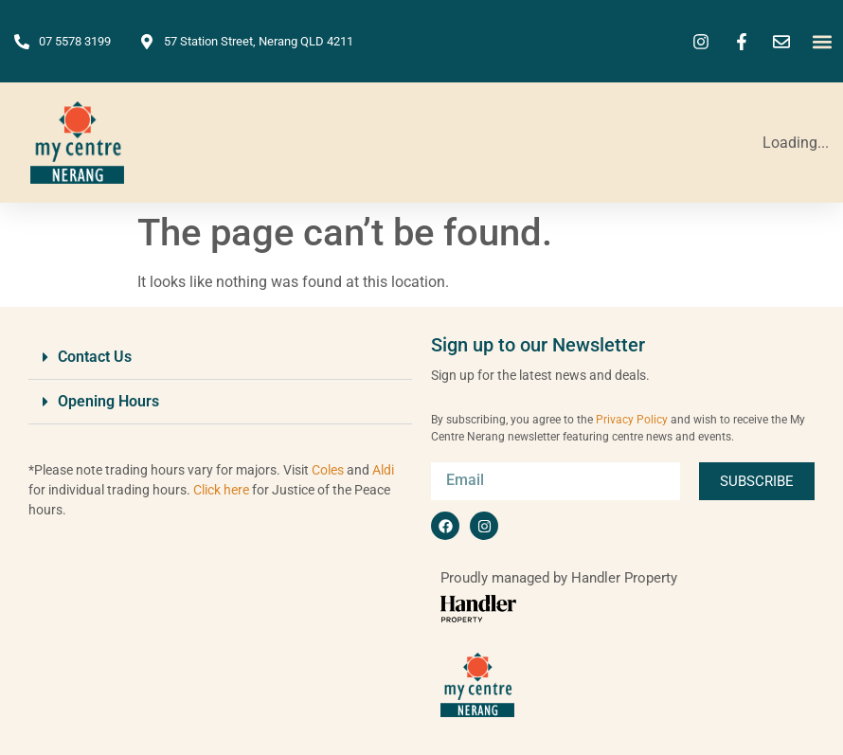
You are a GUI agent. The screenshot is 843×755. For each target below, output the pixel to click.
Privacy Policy (632, 419)
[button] (822, 41)
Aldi (383, 469)
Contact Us (95, 357)
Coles (328, 469)
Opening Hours (108, 401)
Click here (221, 489)
